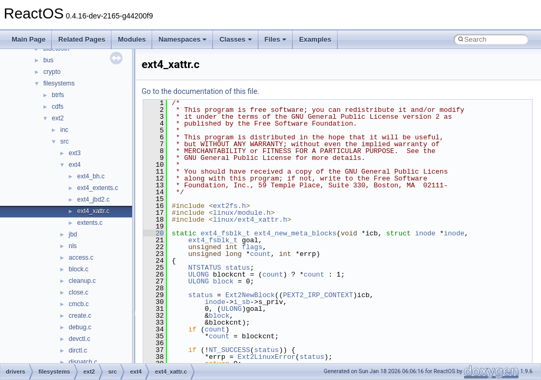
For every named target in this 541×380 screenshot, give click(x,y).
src (64, 141)
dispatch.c (83, 362)
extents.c (89, 222)
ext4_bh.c (91, 176)
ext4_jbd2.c (93, 199)
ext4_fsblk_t (225, 233)
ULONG (198, 274)
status (237, 267)
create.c (80, 315)
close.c (78, 292)
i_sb (242, 302)
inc (64, 130)
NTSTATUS (204, 267)
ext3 (75, 153)
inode (425, 233)
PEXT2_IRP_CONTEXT (318, 295)
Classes (235, 39)
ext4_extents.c (97, 188)
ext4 (75, 164)
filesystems (58, 83)
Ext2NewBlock (250, 295)
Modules (132, 39)
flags (252, 247)
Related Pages (81, 39)
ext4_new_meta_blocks (295, 233)
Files (276, 39)
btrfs (58, 95)
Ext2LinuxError (266, 357)
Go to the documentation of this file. (200, 91)
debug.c (80, 327)
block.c (78, 269)
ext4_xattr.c (93, 211)
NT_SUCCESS (229, 350)
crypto (52, 71)
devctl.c (79, 339)
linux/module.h (241, 212)
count (260, 254)
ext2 (58, 118)
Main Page (28, 39)
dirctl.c (78, 350)
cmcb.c (79, 304)
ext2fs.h (229, 206)
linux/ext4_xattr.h (250, 219)
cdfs (57, 106)
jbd (73, 234)
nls (73, 246)
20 (153, 233)
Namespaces (182, 39)
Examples (315, 39)
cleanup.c (82, 280)
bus (48, 60)
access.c (81, 257)
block (223, 281)
